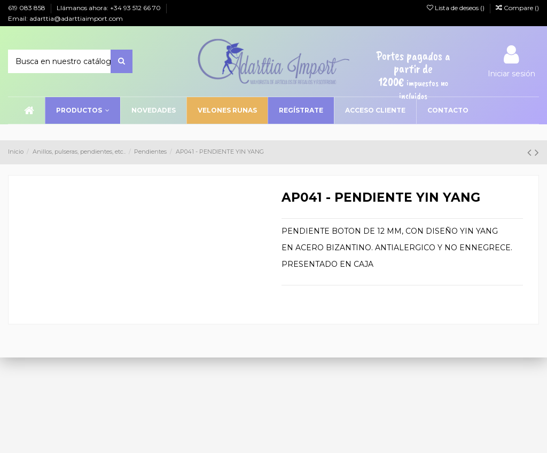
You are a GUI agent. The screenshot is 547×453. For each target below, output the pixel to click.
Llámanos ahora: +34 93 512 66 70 (109, 8)
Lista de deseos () (456, 8)
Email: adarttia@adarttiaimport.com (65, 18)
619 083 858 (27, 8)
